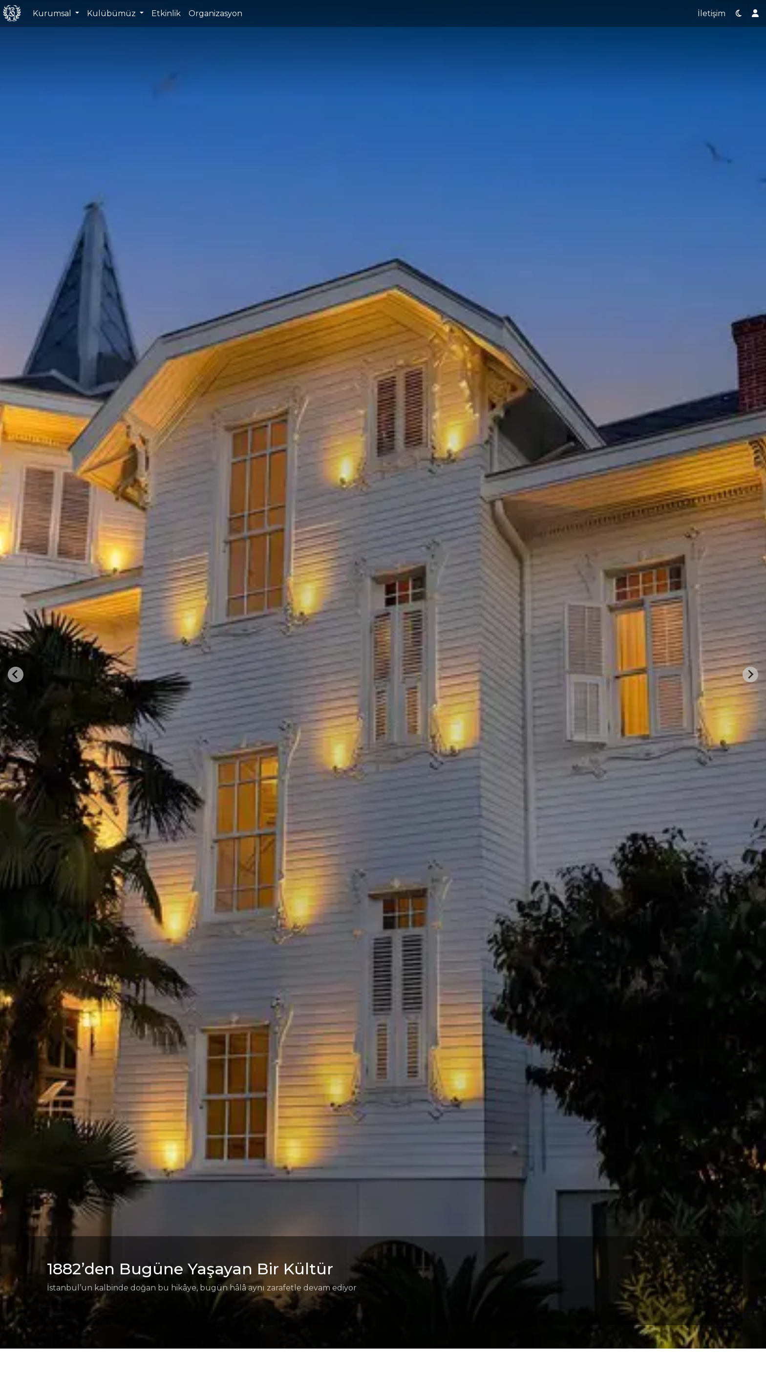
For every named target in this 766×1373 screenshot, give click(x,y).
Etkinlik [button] (166, 13)
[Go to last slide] (15, 674)
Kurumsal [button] (53, 13)
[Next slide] (750, 674)
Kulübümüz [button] (112, 13)
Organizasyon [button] (215, 13)
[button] (738, 13)
